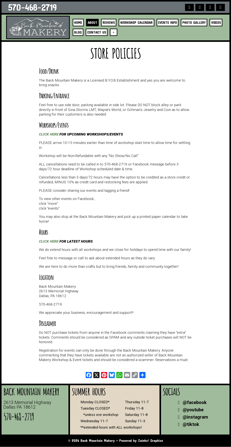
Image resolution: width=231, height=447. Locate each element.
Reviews (109, 23)
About (93, 23)
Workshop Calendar (137, 23)
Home (78, 23)
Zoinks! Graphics (150, 441)
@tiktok (187, 424)
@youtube (190, 410)
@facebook (191, 402)
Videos (218, 23)
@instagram (192, 417)
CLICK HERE (48, 134)
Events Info (169, 23)
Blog (78, 32)
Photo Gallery (196, 23)
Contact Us (97, 32)
